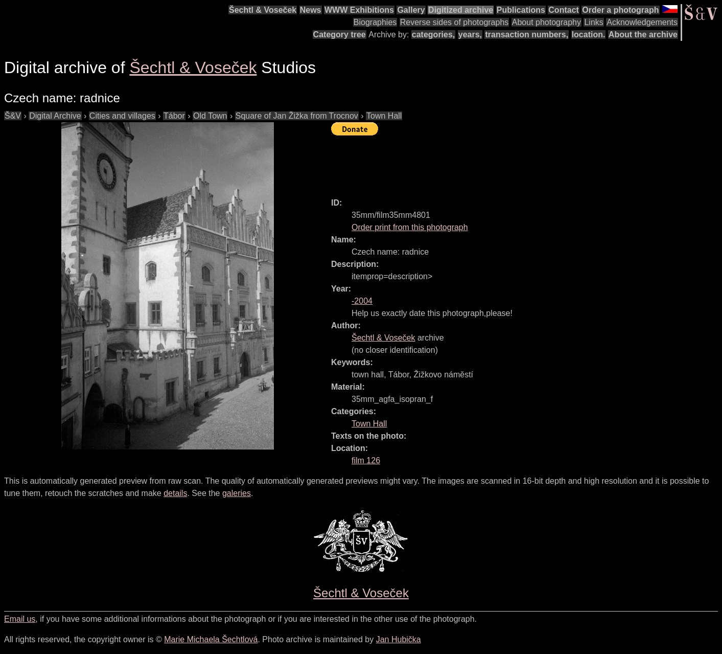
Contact (563, 10)
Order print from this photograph (410, 227)
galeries (236, 493)
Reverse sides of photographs (454, 22)
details (175, 493)
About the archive (643, 34)
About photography (546, 22)
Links (593, 22)
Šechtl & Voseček (262, 10)
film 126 (366, 460)
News (310, 10)
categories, (433, 34)
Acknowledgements (642, 22)
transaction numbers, (526, 34)
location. (588, 34)
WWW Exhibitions (359, 10)
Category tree (339, 34)
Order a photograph (620, 10)
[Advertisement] (517, 162)
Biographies (375, 22)
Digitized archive (460, 10)
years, (470, 34)
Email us (19, 619)
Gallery (411, 10)
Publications (521, 10)
